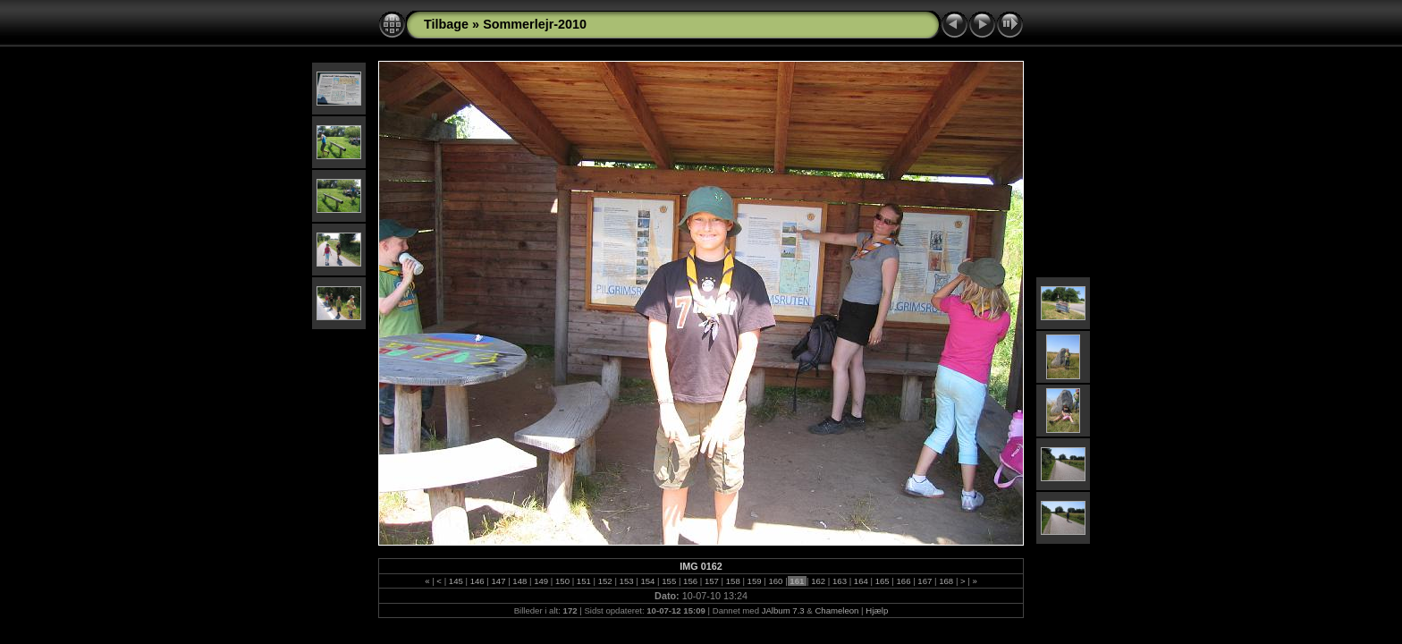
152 (604, 581)
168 (946, 581)
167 (925, 581)
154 (647, 581)
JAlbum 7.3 (783, 610)
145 (455, 581)
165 (882, 581)
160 (775, 581)
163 (839, 581)
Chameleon (836, 610)
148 (520, 581)
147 (498, 581)
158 (732, 581)
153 (626, 581)
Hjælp (877, 610)
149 (541, 581)
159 (754, 581)
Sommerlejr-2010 (535, 24)
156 (689, 581)
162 (817, 581)
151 (583, 581)
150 (562, 581)
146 (477, 581)
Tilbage (446, 24)
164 (860, 581)
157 (711, 581)
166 (903, 581)
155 (669, 581)
